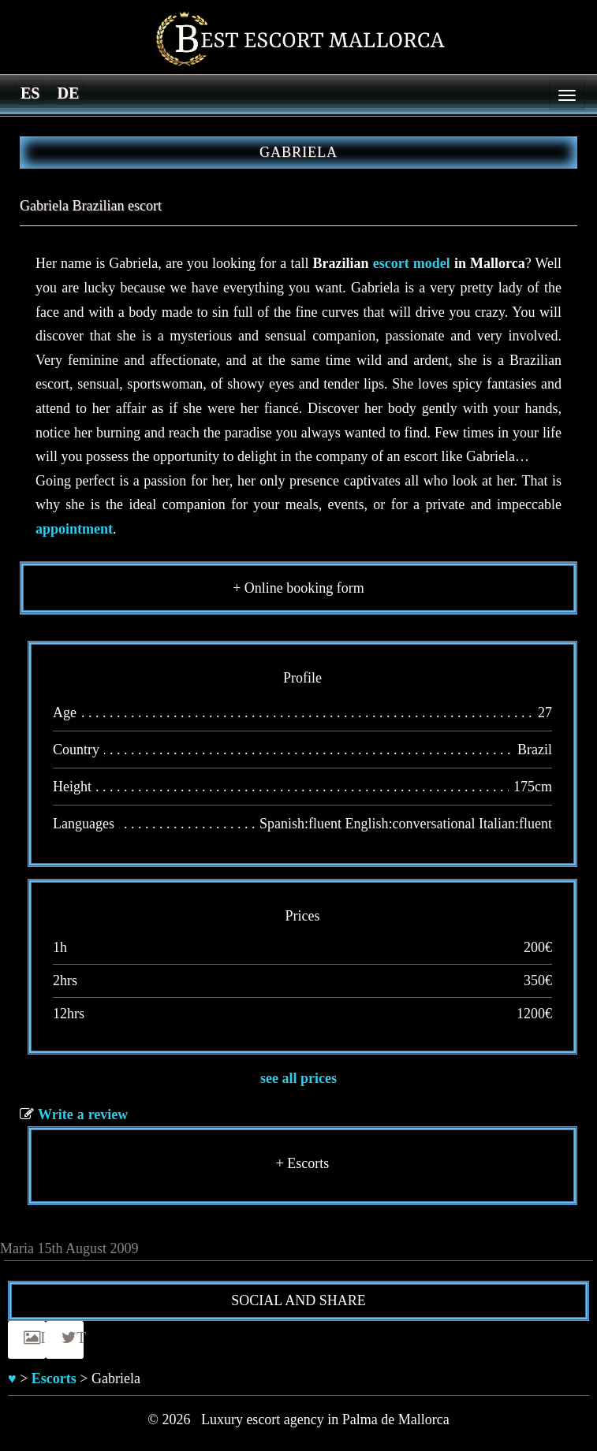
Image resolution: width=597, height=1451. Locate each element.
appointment (74, 529)
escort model (411, 263)
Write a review (83, 1114)
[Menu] (567, 95)
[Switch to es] (30, 92)
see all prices (298, 1078)
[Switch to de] (68, 92)
